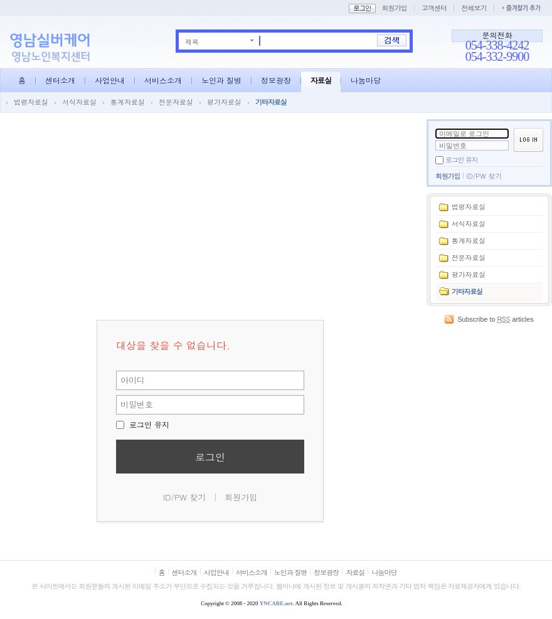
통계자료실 (127, 102)
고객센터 (434, 8)
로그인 (210, 457)
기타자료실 (271, 102)
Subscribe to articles (495, 319)
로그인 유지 (461, 159)
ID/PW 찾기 (484, 176)
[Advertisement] (489, 395)
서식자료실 (79, 102)
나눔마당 (366, 80)
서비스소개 (163, 80)
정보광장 (276, 80)
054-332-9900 (497, 56)
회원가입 (393, 8)
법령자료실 (31, 102)
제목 (192, 41)
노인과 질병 (221, 80)
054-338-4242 (497, 45)
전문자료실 (176, 102)
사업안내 (110, 80)
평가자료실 (224, 102)
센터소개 (60, 80)
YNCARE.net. (277, 603)
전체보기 (473, 8)
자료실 (320, 80)
